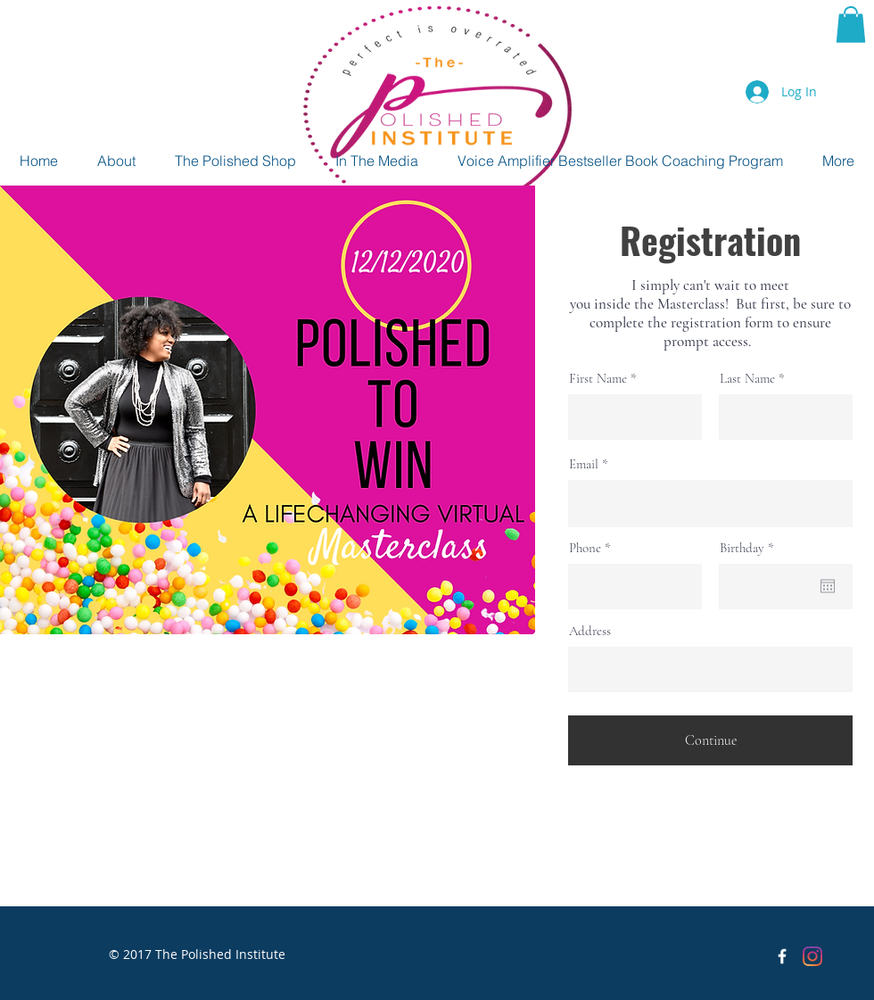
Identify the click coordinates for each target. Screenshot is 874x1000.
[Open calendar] (827, 586)
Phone (585, 548)
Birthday (750, 548)
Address (590, 631)
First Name (598, 378)
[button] (851, 24)
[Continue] (710, 740)
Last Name (747, 378)
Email (583, 464)
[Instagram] (812, 956)
